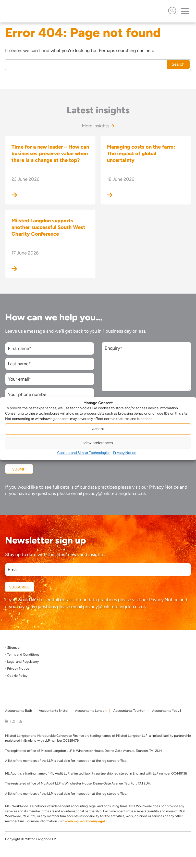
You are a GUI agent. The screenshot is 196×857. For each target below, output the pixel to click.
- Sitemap (12, 647)
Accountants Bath (18, 711)
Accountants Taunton (129, 711)
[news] (20, 721)
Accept (98, 429)
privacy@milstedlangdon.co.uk (114, 493)
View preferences (98, 443)
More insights (98, 126)
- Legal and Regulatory (22, 661)
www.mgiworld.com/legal (85, 821)
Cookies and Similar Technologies (84, 453)
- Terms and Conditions (22, 654)
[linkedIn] (6, 721)
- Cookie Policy (16, 676)
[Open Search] (172, 10)
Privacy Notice (124, 453)
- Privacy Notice (17, 668)
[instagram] (13, 721)
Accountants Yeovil (166, 711)
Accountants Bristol (53, 711)
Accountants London (90, 711)
